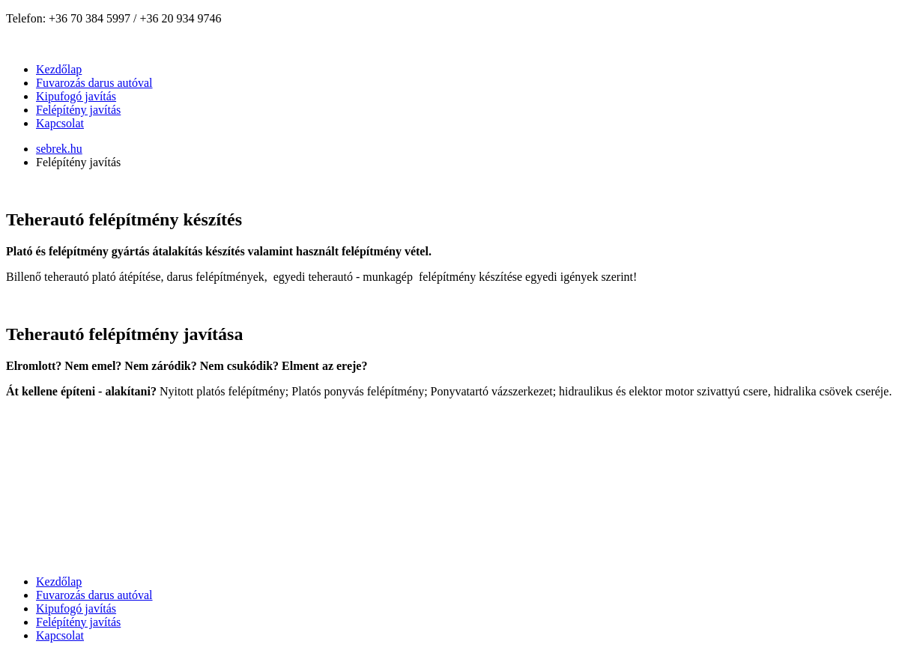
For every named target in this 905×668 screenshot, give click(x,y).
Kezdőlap (59, 69)
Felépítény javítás (78, 109)
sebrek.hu (59, 148)
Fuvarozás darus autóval (94, 82)
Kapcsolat (60, 123)
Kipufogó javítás (76, 96)
